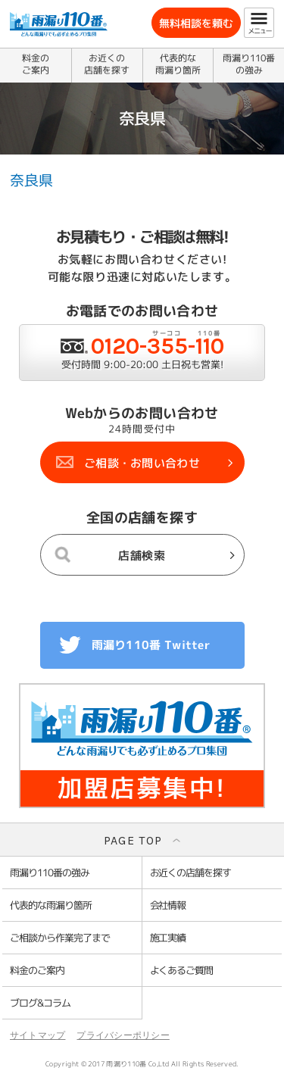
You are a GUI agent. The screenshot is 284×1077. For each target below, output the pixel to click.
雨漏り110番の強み (249, 64)
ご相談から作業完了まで (60, 937)
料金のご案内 (35, 64)
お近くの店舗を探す (107, 64)
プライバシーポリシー (122, 1035)
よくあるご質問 (182, 970)
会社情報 (168, 905)
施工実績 (168, 937)
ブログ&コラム (40, 1003)
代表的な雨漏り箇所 (178, 64)
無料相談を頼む (196, 23)
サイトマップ (37, 1035)
